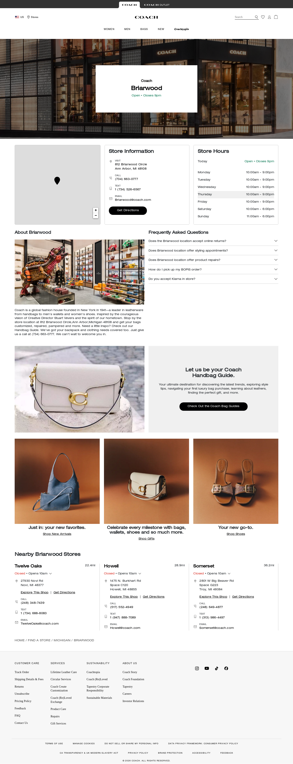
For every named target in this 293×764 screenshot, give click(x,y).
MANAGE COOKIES (84, 743)
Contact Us (21, 722)
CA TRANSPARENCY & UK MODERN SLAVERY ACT (89, 753)
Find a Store (39, 640)
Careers (126, 693)
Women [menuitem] (109, 29)
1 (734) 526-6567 (128, 189)
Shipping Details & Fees (29, 679)
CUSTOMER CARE (27, 663)
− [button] (96, 215)
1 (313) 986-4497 (212, 617)
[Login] (269, 17)
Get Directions (128, 210)
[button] (256, 17)
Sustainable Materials (99, 697)
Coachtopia (93, 672)
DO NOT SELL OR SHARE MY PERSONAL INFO (132, 743)
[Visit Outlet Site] (156, 5)
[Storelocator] (32, 17)
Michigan (62, 640)
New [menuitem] (161, 29)
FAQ (17, 715)
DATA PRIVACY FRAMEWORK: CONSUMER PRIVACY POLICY (203, 743)
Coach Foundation (133, 679)
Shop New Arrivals (57, 534)
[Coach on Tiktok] (216, 668)
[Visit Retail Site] (129, 5)
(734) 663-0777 (126, 179)
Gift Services (58, 723)
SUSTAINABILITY (98, 663)
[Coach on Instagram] (197, 668)
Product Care (58, 709)
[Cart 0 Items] (275, 17)
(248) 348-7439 (32, 603)
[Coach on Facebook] (226, 668)
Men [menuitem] (127, 29)
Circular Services (61, 679)
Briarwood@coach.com (133, 200)
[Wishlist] (262, 17)
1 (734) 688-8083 (34, 613)
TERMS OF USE (54, 743)
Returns (19, 686)
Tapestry (127, 686)
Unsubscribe (22, 693)
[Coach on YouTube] (206, 668)
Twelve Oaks (28, 567)
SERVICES (58, 663)
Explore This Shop (34, 592)
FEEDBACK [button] (226, 753)
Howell (111, 567)
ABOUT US (129, 663)
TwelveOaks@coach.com (40, 624)
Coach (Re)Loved (97, 679)
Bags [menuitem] (144, 29)
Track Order (22, 672)
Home (20, 640)
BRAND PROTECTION (170, 753)
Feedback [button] (20, 708)
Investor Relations (133, 701)
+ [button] (96, 210)
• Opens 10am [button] (31, 574)
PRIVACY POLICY (138, 753)
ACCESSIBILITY (201, 753)
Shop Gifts (146, 539)
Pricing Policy (23, 701)
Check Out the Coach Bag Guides (213, 406)
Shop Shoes (236, 534)
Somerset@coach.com (216, 628)
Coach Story (129, 672)
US (22, 17)
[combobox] (247, 17)
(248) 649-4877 (211, 607)
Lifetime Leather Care (64, 672)
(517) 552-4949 (121, 607)
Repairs (55, 716)
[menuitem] (181, 29)
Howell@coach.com (125, 628)
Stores (34, 17)
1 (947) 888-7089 (123, 617)
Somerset (203, 567)
